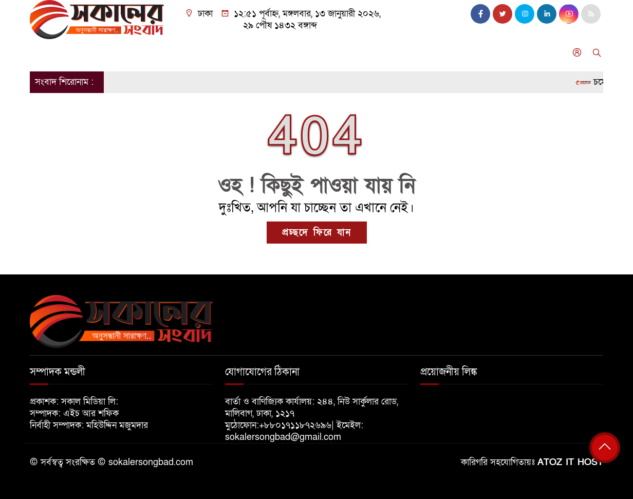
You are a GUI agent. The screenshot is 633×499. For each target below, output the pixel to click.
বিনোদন (255, 53)
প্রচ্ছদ (44, 53)
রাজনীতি (116, 53)
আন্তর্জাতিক (210, 53)
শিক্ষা (332, 53)
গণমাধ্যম (368, 53)
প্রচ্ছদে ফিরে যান (316, 232)
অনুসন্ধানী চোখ (454, 53)
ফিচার (406, 53)
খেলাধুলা (296, 53)
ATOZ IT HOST (570, 462)
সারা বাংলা (160, 53)
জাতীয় (78, 53)
